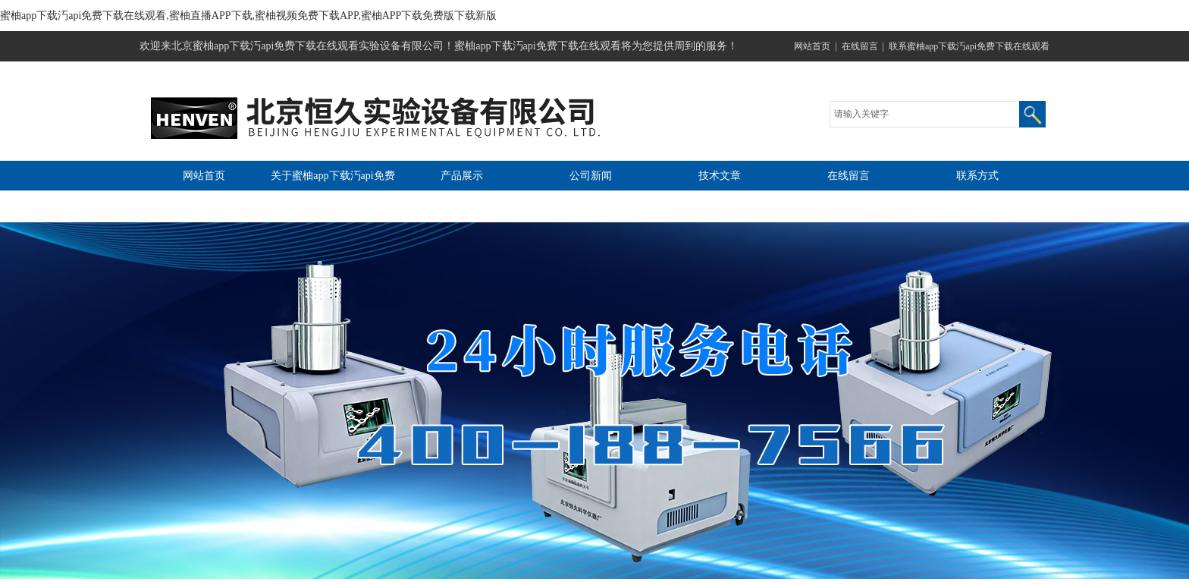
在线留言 (860, 46)
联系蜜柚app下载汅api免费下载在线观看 (969, 46)
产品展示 (462, 175)
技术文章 (719, 175)
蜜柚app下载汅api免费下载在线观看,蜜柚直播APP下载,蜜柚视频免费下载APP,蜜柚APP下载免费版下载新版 (248, 15)
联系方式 (977, 175)
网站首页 (812, 46)
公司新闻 (590, 175)
